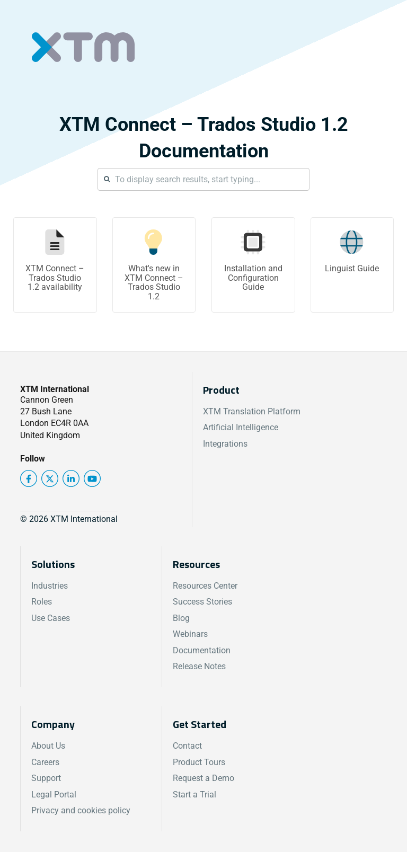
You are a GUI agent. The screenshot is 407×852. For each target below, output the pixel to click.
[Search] (203, 179)
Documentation (202, 650)
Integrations (225, 444)
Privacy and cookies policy (80, 810)
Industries (49, 586)
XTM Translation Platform (251, 411)
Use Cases (50, 618)
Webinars (190, 634)
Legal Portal (53, 794)
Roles (41, 602)
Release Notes (199, 666)
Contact (187, 746)
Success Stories (202, 602)
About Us (48, 746)
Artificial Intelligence (240, 427)
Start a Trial (194, 794)
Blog (181, 618)
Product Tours (199, 762)
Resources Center (205, 586)
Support (46, 778)
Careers (45, 762)
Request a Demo (203, 778)
